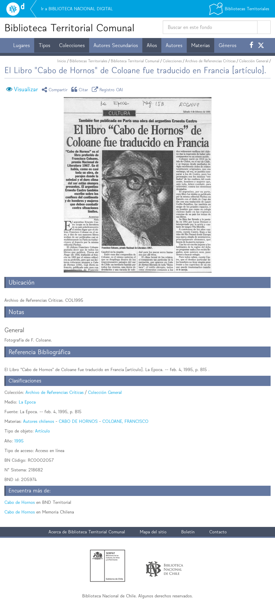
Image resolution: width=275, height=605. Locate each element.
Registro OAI (108, 89)
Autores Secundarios (116, 45)
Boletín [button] (188, 532)
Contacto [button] (218, 532)
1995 (19, 441)
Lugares (21, 45)
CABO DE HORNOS (78, 421)
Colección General (253, 60)
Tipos (44, 45)
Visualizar (26, 89)
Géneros (227, 45)
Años (152, 45)
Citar (80, 89)
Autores (174, 45)
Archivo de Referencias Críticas (210, 60)
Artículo (42, 431)
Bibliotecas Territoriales (88, 60)
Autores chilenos (38, 421)
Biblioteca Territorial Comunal (69, 27)
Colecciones (72, 45)
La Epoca (27, 402)
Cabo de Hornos (19, 502)
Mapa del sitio (153, 532)
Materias (200, 45)
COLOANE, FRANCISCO (125, 421)
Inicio (61, 60)
